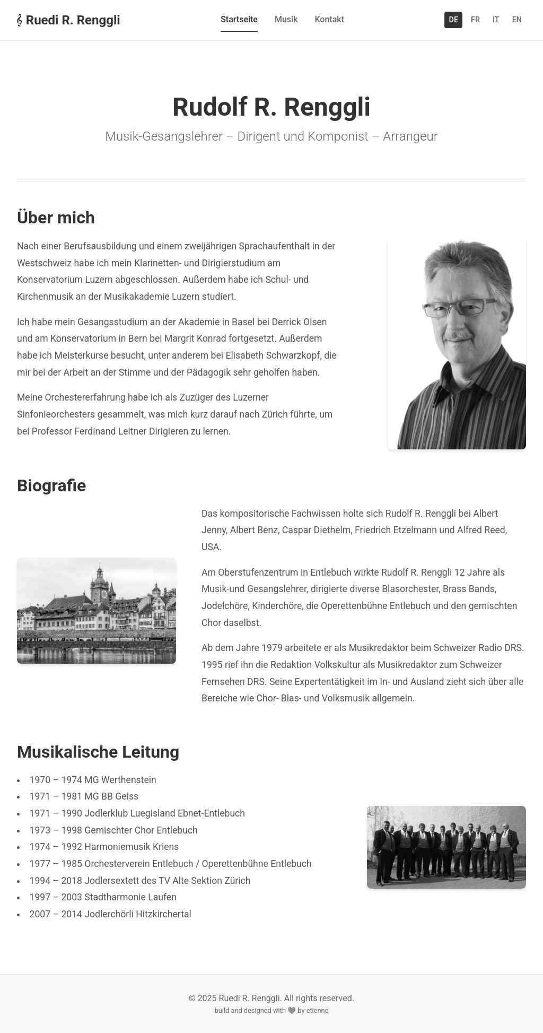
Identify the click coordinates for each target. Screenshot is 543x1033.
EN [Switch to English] (517, 19)
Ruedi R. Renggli (68, 20)
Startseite (239, 19)
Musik (286, 19)
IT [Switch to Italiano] (496, 19)
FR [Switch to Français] (475, 19)
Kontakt (329, 19)
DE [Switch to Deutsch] (453, 19)
